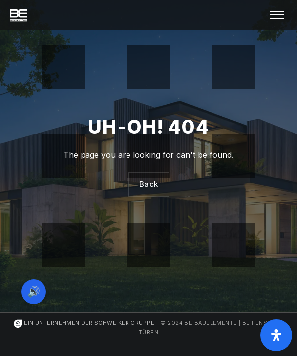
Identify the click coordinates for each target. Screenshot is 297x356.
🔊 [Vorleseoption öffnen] (33, 291)
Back (148, 184)
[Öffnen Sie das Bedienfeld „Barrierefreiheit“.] (276, 335)
